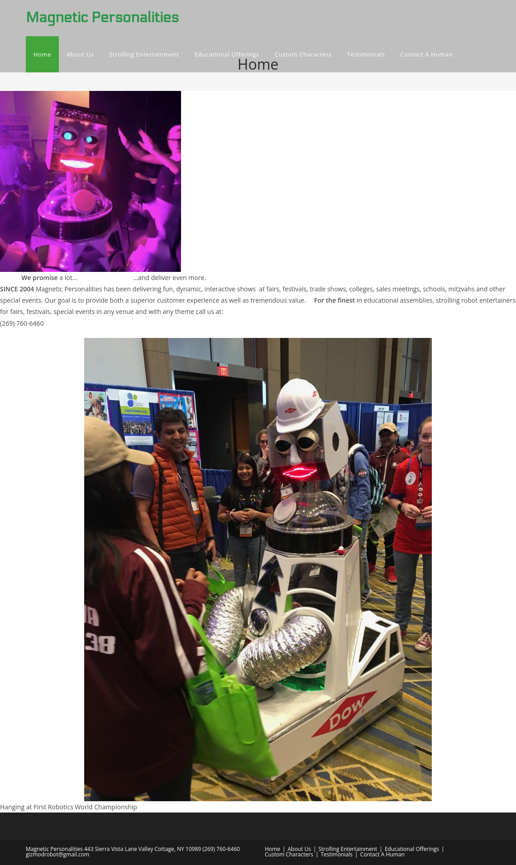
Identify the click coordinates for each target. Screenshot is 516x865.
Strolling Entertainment (347, 849)
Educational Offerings (412, 849)
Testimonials (337, 854)
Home (272, 849)
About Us (299, 849)
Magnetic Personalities (102, 17)
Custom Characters (289, 854)
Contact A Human (382, 854)
